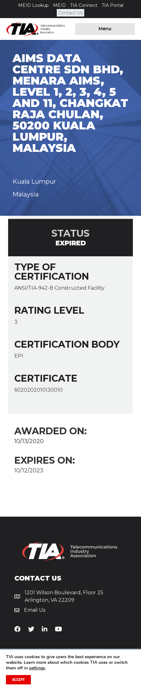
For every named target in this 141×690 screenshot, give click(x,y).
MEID (59, 5)
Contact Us (70, 13)
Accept (18, 680)
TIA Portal (112, 5)
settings (37, 668)
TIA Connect (83, 5)
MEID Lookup (33, 5)
